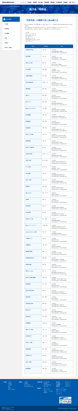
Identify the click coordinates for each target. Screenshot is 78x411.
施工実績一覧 (68, 382)
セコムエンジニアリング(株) (31, 231)
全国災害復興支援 (47, 384)
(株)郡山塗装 (28, 140)
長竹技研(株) (28, 283)
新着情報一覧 (68, 386)
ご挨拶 (6, 24)
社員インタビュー (47, 389)
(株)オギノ (28, 95)
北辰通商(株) (28, 322)
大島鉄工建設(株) (29, 75)
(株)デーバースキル (29, 270)
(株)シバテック (28, 192)
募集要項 (45, 392)
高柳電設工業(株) (29, 251)
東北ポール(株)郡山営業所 (31, 277)
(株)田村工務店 (28, 264)
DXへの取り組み (27, 384)
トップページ (5, 6)
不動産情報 (67, 384)
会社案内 (10, 6)
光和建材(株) (28, 121)
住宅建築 (26, 383)
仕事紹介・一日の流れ (48, 391)
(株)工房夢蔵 (28, 114)
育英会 (6, 42)
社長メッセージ (47, 388)
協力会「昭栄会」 (9, 47)
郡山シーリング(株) (29, 134)
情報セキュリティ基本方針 (61, 389)
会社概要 (7, 33)
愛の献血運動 (46, 382)
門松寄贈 (45, 383)
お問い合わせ (59, 393)
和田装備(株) (28, 368)
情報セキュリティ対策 (60, 390)
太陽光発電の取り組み (28, 386)
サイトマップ (59, 392)
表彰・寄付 (46, 386)
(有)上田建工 (28, 56)
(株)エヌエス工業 (29, 62)
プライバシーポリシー (60, 388)
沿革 (6, 38)
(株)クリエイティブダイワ (31, 108)
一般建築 (26, 382)
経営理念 (7, 28)
